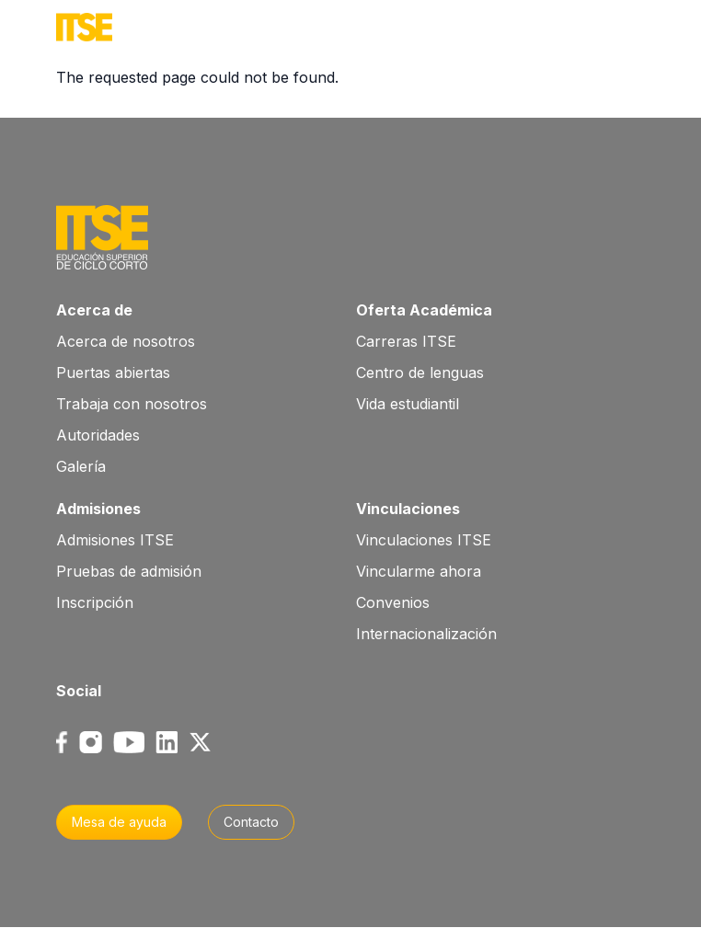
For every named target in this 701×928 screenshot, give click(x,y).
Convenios (393, 602)
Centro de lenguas (420, 372)
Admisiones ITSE (115, 540)
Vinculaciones (408, 508)
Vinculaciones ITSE (423, 540)
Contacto (251, 822)
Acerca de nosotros (125, 341)
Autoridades (98, 435)
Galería (81, 466)
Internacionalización (426, 633)
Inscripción (94, 602)
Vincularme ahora (418, 571)
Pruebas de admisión (128, 571)
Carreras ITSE (406, 341)
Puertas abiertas (113, 372)
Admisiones (98, 508)
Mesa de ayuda (119, 822)
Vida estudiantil (407, 404)
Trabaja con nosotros (131, 404)
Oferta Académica (424, 310)
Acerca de (94, 310)
